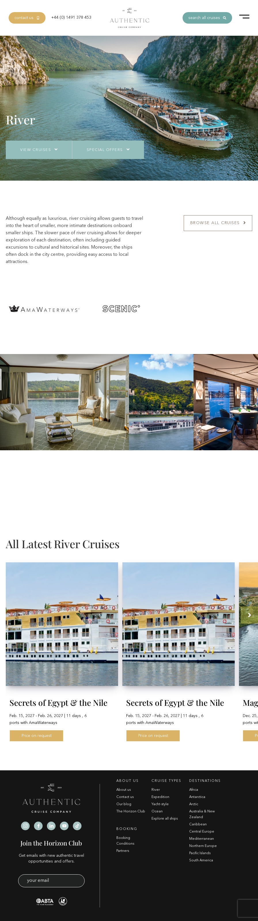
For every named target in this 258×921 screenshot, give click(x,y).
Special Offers (105, 150)
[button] (249, 615)
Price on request (37, 736)
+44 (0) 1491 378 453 (71, 18)
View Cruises (35, 150)
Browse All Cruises (218, 223)
